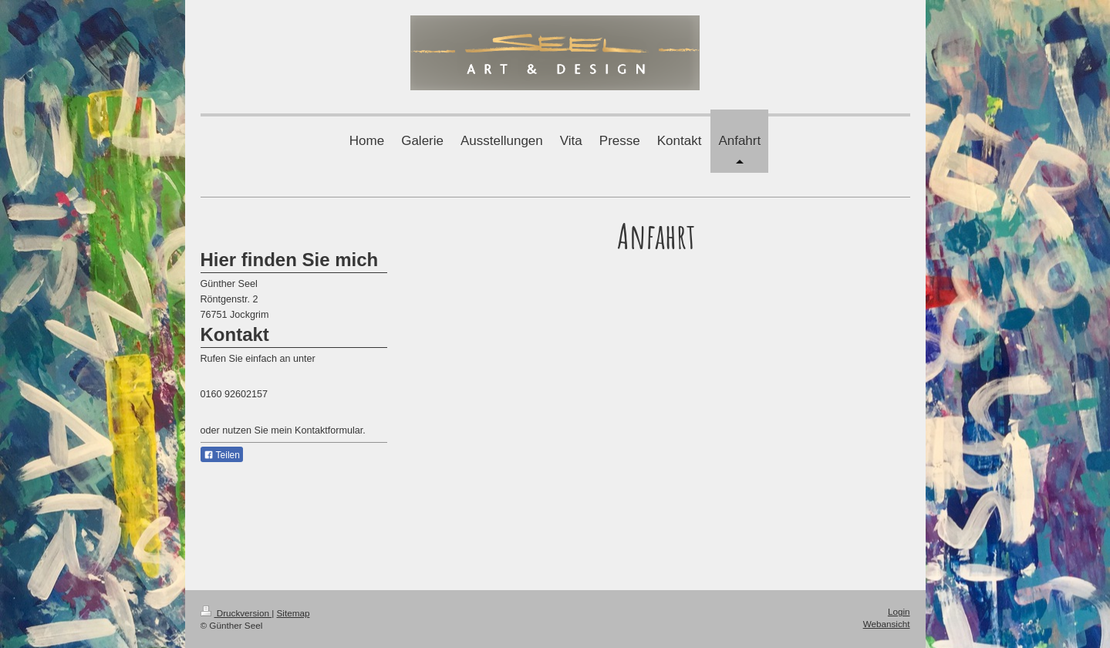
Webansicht (886, 624)
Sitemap (293, 613)
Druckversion (236, 613)
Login (899, 611)
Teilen (222, 455)
